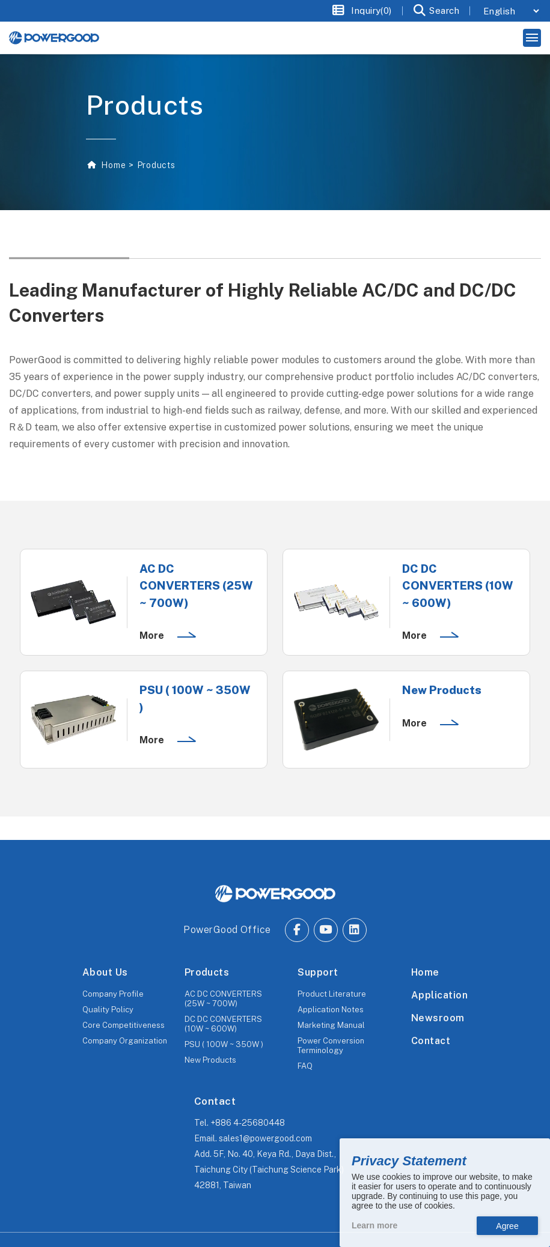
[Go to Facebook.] (297, 930)
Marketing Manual (331, 1025)
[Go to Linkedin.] (355, 930)
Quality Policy (107, 1009)
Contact (430, 1040)
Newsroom (438, 1018)
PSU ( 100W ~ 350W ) (224, 1044)
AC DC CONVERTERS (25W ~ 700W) (223, 998)
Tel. (239, 1123)
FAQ (305, 1065)
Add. (269, 1169)
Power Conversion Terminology (331, 1045)
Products (207, 972)
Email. (253, 1138)
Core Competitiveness (123, 1025)
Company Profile (113, 993)
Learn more (374, 1225)
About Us (105, 972)
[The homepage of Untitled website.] (54, 38)
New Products (210, 1059)
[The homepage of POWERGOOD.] (275, 894)
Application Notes (331, 1009)
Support (318, 972)
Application (439, 995)
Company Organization (124, 1040)
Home (112, 165)
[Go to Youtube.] (326, 930)
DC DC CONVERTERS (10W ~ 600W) (223, 1024)
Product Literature (332, 993)
